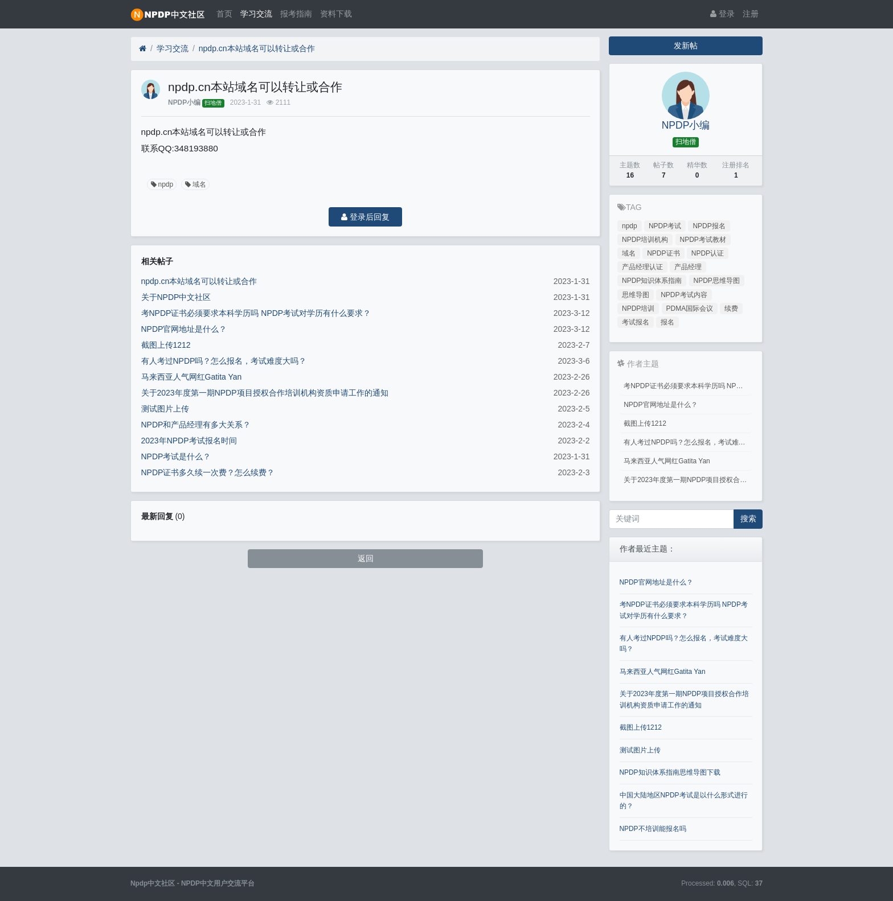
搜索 (748, 518)
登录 (722, 13)
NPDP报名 (709, 226)
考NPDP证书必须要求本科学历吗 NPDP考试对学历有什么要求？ (256, 313)
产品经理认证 (642, 267)
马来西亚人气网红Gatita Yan (191, 376)
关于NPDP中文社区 (176, 297)
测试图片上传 (165, 408)
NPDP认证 (707, 253)
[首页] (142, 49)
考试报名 (635, 322)
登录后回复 (365, 216)
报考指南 (296, 13)
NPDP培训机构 (645, 240)
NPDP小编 (184, 102)
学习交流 (256, 13)
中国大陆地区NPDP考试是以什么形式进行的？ (684, 800)
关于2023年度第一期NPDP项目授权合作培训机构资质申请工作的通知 (264, 392)
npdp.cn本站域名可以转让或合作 (257, 48)
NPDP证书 (663, 253)
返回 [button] (366, 558)
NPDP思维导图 (717, 281)
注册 (751, 13)
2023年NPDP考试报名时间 (189, 440)
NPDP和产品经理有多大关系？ (196, 424)
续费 (731, 308)
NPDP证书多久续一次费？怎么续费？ (208, 472)
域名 (194, 184)
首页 (224, 13)
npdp (161, 184)
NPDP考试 (665, 226)
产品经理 (688, 267)
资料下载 (336, 13)
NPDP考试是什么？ (176, 456)
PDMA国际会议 (690, 308)
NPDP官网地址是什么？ (184, 329)
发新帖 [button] (686, 45)
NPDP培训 (638, 308)
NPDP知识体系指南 (652, 281)
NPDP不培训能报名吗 (653, 829)
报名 (667, 322)
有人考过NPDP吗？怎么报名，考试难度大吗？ (224, 360)
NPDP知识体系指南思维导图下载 (670, 772)
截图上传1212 (166, 344)
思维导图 (635, 295)
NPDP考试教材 (703, 240)
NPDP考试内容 (684, 295)
